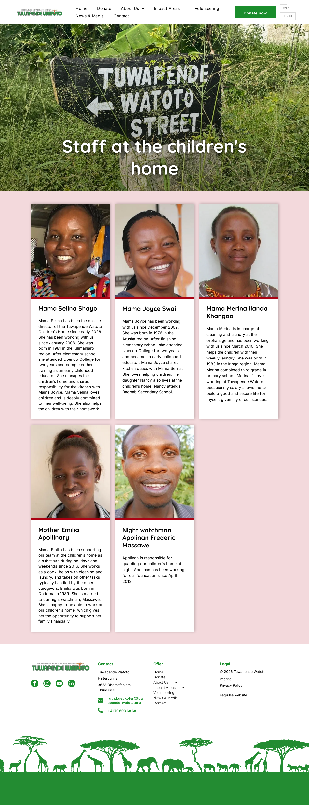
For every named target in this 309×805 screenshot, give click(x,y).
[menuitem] (81, 8)
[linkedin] (71, 684)
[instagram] (47, 684)
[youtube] (59, 684)
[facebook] (34, 684)
